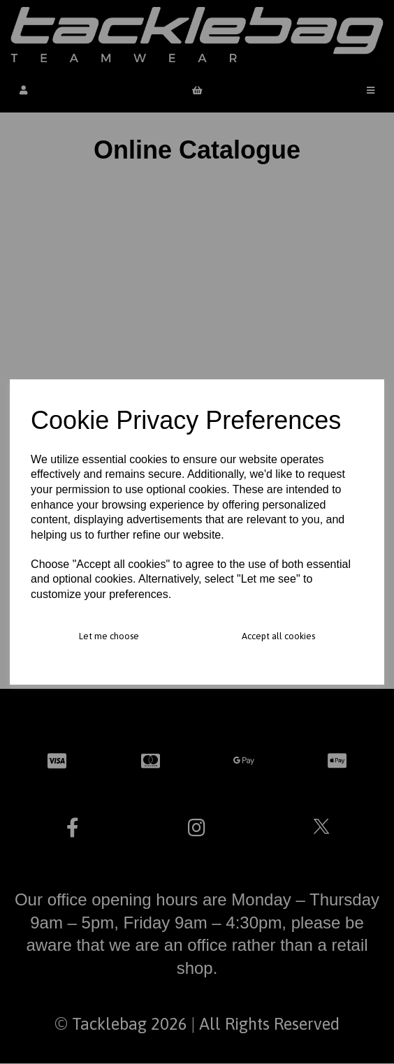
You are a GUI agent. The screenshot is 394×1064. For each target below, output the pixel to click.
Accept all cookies (278, 636)
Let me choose (109, 636)
